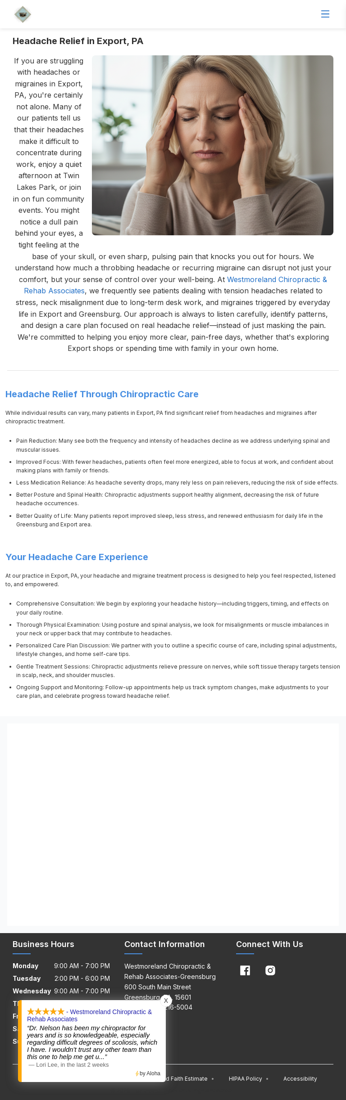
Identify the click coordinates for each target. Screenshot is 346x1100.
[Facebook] (245, 970)
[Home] (23, 14)
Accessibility (300, 1078)
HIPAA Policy (249, 1078)
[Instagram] (270, 970)
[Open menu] (325, 14)
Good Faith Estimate (184, 1078)
